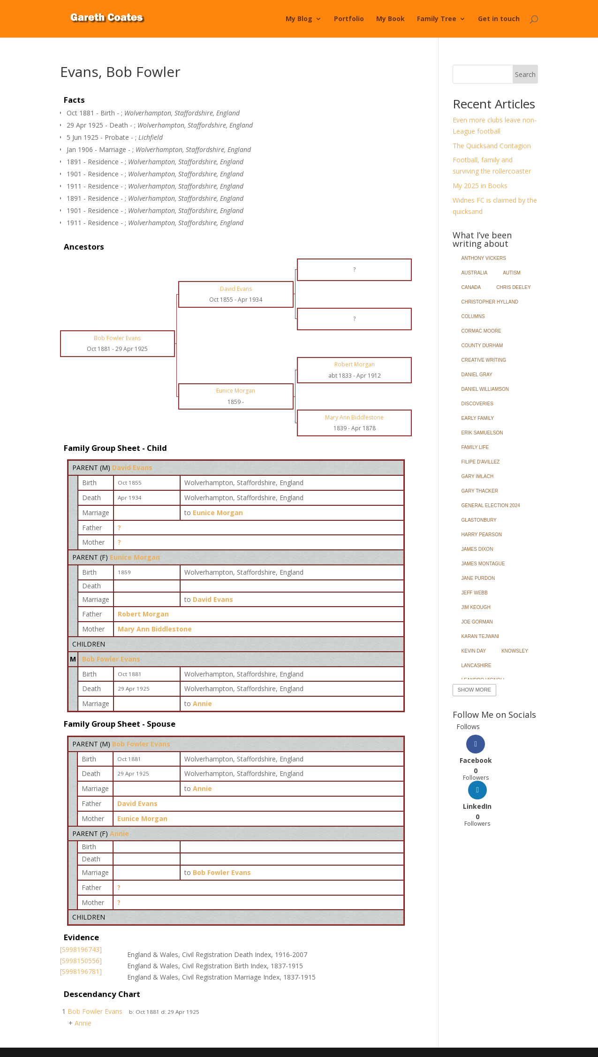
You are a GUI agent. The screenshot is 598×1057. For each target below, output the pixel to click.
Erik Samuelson (482, 432)
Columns (473, 316)
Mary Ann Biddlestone (155, 628)
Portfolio (349, 19)
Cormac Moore (481, 331)
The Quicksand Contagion (492, 145)
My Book (390, 19)
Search (525, 74)
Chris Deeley (513, 287)
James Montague (483, 563)
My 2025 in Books (480, 185)
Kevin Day (474, 651)
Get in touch (499, 19)
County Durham (482, 345)
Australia (475, 272)
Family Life (475, 447)
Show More (474, 689)
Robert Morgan (143, 613)
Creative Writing (484, 360)
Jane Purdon (478, 578)
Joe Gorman (477, 621)
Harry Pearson (482, 534)
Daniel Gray (477, 374)
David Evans (132, 467)
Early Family (478, 418)
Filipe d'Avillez (481, 461)
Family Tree (436, 19)
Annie (119, 833)
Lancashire (477, 665)
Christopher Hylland (490, 301)
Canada (471, 287)
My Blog (299, 19)
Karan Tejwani (481, 636)
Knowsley (514, 651)
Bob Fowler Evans (111, 658)
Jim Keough (476, 607)
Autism (512, 272)
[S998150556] (81, 960)
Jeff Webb (475, 592)
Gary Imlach (478, 476)
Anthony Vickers (484, 258)
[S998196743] (81, 949)
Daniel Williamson (485, 389)
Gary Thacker (480, 491)
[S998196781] (81, 971)
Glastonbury (479, 520)
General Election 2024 (491, 505)
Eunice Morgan (135, 557)
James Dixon (477, 549)
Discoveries (477, 403)
